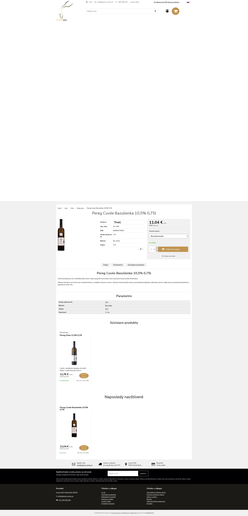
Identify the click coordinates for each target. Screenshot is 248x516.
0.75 (106, 309)
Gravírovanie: (154, 231)
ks (154, 249)
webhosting (133, 513)
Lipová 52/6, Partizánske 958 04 (67, 492)
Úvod (90, 2)
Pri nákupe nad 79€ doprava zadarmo (166, 2)
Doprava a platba (107, 499)
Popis (105, 265)
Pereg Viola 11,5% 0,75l (71, 335)
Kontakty (150, 504)
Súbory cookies (152, 497)
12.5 (106, 302)
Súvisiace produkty (136, 265)
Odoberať (143, 473)
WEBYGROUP (150, 513)
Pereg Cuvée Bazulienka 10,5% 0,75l (74, 408)
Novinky (149, 499)
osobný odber (134, 2)
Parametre (118, 265)
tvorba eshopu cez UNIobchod (120, 513)
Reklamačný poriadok (108, 497)
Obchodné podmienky (108, 495)
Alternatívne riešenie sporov (156, 492)
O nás (103, 492)
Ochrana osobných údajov (155, 495)
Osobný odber (106, 501)
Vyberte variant (84, 376)
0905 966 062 (123, 2)
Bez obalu (108, 306)
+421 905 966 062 (64, 500)
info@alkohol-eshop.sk (105, 2)
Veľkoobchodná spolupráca (156, 501)
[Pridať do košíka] (168, 249)
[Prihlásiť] (167, 11)
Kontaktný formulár (107, 504)
